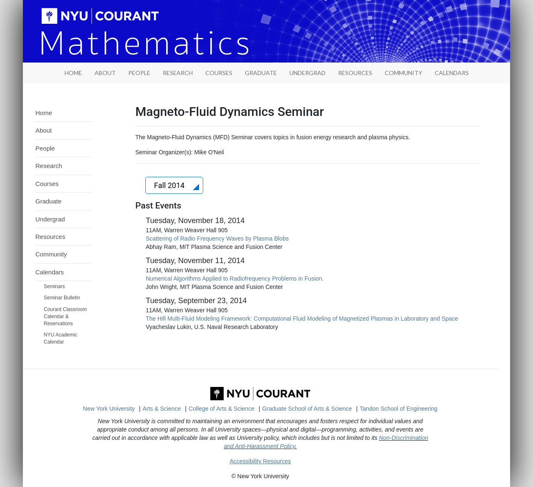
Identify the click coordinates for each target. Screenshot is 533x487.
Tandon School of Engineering (399, 408)
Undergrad (307, 72)
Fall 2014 (170, 185)
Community (403, 72)
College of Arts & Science (221, 408)
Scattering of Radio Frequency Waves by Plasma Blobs (217, 238)
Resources (355, 72)
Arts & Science (162, 408)
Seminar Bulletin (62, 298)
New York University (109, 408)
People (139, 72)
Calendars (452, 72)
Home (43, 112)
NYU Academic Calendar (60, 338)
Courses (218, 72)
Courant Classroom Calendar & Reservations (65, 316)
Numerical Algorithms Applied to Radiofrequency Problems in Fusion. (235, 278)
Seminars (54, 286)
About (105, 72)
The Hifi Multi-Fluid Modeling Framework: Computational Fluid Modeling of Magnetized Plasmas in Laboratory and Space (302, 318)
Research (178, 72)
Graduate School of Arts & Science (307, 408)
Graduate (261, 72)
